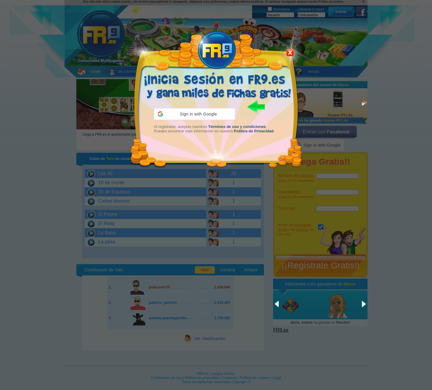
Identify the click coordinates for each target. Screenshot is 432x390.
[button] (194, 114)
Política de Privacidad (253, 131)
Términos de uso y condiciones (237, 126)
